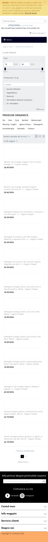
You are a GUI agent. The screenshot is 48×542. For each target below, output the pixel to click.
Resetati (41, 109)
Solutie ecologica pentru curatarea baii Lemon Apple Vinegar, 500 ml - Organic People (23, 412)
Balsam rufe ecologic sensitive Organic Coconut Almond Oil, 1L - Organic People (21, 188)
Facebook (11, 495)
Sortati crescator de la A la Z (16, 136)
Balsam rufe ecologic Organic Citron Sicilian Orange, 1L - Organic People (22, 163)
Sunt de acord (31, 13)
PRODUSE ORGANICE (24, 47)
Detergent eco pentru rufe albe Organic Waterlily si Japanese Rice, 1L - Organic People (23, 238)
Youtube (6, 501)
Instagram (27, 495)
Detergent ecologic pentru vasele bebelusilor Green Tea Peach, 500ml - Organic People (23, 362)
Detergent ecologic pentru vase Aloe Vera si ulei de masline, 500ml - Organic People (22, 287)
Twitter (39, 496)
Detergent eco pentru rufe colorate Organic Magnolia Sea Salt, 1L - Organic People (22, 263)
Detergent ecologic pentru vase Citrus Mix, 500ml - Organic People (22, 312)
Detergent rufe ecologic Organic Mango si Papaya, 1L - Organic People (21, 387)
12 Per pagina (10, 141)
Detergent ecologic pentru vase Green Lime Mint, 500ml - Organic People (22, 337)
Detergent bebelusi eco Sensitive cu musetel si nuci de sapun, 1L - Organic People (24, 213)
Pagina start (8, 47)
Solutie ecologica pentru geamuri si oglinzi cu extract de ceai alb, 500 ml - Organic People (23, 437)
